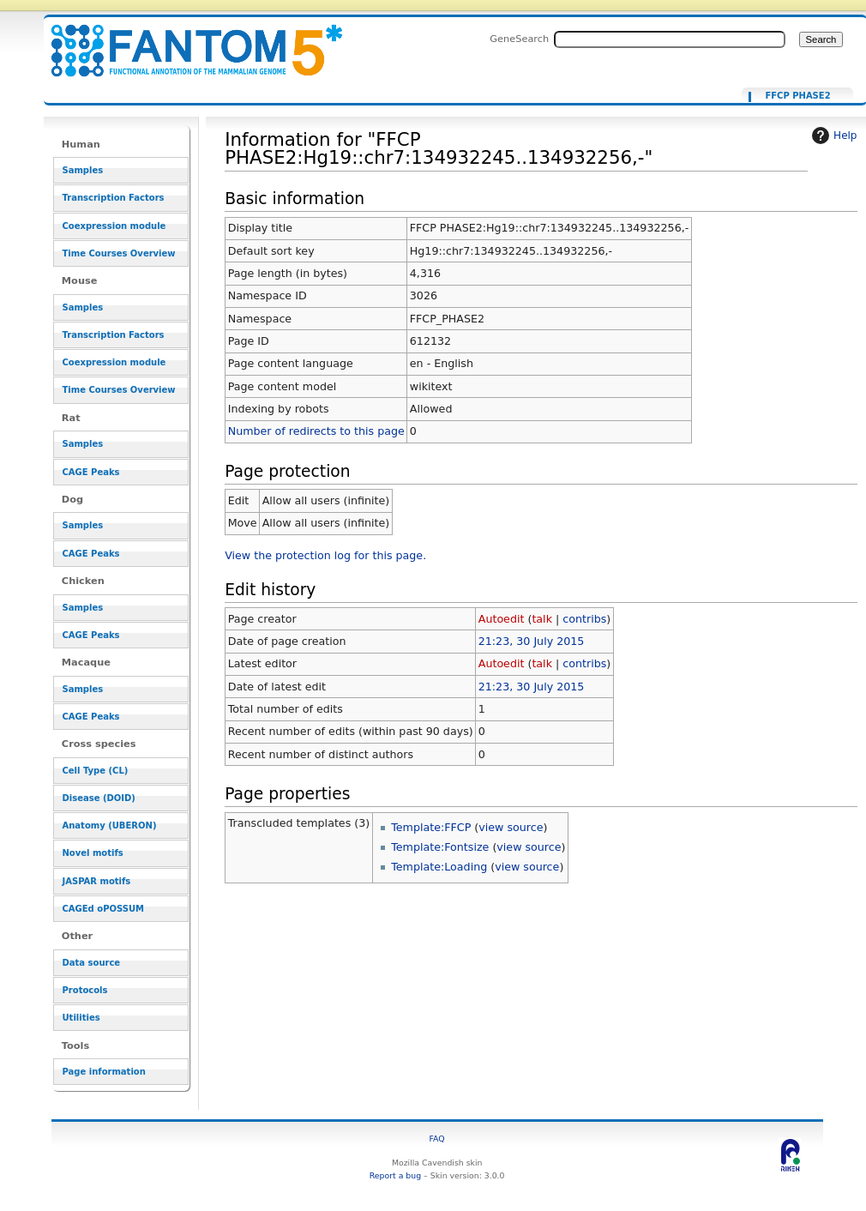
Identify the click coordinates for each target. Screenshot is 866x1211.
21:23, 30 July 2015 (531, 641)
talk (542, 618)
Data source (92, 962)
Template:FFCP (431, 827)
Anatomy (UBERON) (110, 825)
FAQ (437, 1138)
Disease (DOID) (99, 798)
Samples (83, 170)
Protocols (85, 990)
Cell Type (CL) (96, 770)
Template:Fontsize (440, 846)
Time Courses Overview (119, 253)
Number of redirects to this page (316, 431)
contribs (584, 618)
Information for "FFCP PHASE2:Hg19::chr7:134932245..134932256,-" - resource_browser (186, 40)
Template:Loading (439, 866)
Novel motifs (93, 853)
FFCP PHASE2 (797, 96)
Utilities (81, 1017)
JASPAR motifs (97, 881)
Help (832, 135)
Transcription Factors (114, 197)
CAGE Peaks (91, 472)
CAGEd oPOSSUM (103, 908)
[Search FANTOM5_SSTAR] (669, 39)
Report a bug (395, 1175)
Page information (104, 1071)
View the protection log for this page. (325, 555)
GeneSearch (519, 39)
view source (510, 827)
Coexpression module (114, 226)
